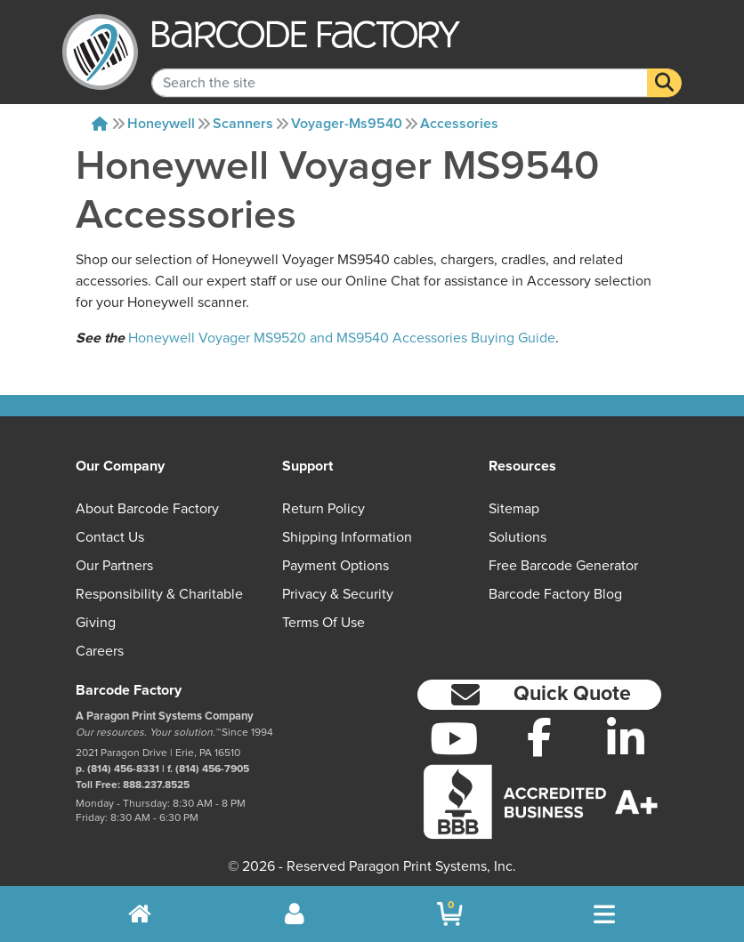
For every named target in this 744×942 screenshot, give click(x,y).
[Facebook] (540, 736)
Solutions (517, 537)
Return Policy (323, 509)
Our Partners (114, 566)
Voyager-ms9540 (346, 124)
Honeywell (161, 124)
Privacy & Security (337, 594)
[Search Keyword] (400, 69)
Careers (100, 651)
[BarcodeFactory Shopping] (450, 914)
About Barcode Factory (147, 509)
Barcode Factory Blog (555, 594)
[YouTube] (453, 738)
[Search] (664, 69)
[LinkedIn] (626, 738)
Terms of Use (323, 623)
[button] (539, 695)
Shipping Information (347, 537)
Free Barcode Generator (563, 566)
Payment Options (335, 566)
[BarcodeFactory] (100, 52)
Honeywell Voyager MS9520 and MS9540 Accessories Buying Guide (341, 338)
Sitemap (514, 509)
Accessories (459, 124)
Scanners (243, 124)
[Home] (99, 124)
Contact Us (110, 537)
